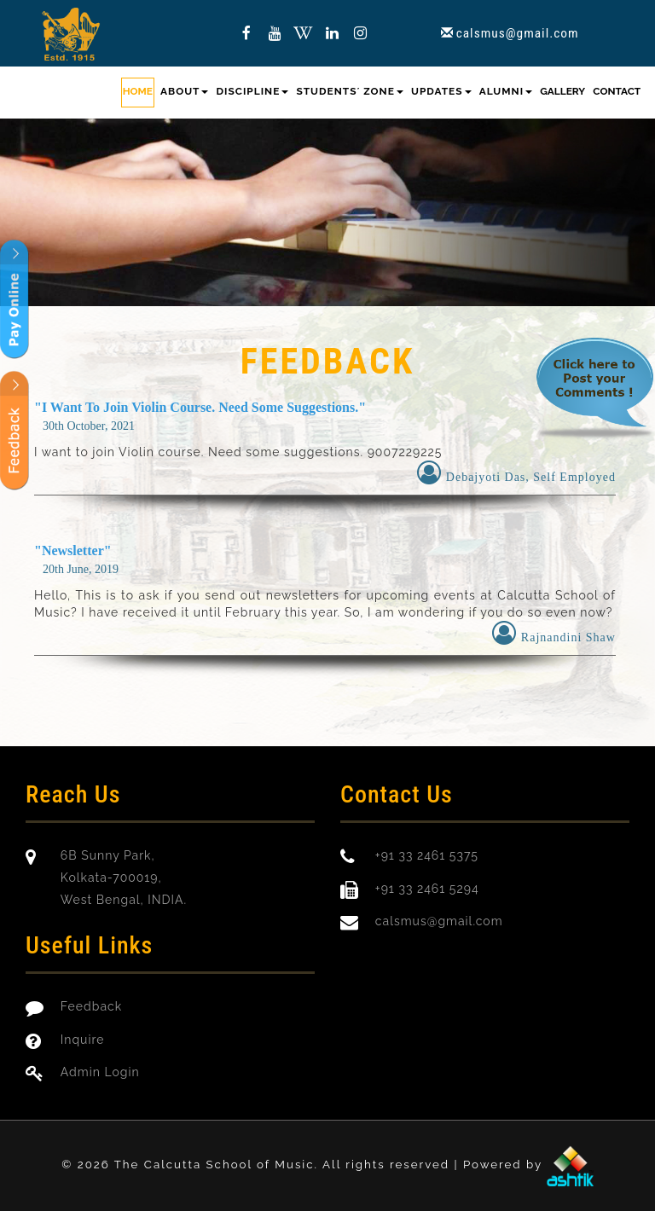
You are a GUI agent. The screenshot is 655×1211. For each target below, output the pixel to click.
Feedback (91, 1006)
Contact (617, 91)
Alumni (505, 91)
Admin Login (100, 1072)
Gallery (562, 91)
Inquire (83, 1039)
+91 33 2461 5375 (426, 855)
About (184, 91)
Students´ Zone (349, 91)
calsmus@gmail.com (517, 33)
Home (138, 91)
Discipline (253, 91)
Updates (441, 91)
